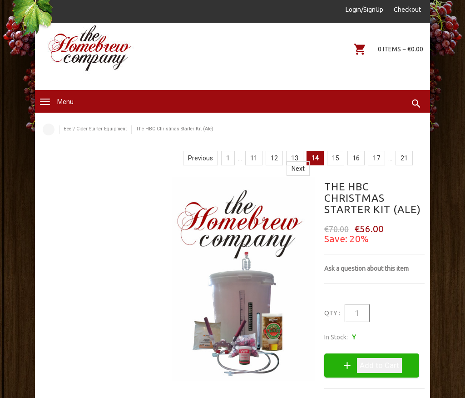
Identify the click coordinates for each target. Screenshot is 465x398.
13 (294, 158)
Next (298, 168)
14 (315, 158)
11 (253, 158)
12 (274, 158)
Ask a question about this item (366, 268)
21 (404, 158)
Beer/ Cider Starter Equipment (95, 129)
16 (356, 158)
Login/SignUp (364, 9)
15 (335, 158)
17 (376, 158)
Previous (200, 158)
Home (48, 129)
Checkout (407, 9)
